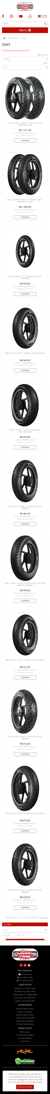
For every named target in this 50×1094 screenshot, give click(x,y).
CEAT (24, 38)
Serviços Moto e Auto (25, 1008)
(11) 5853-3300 (29, 988)
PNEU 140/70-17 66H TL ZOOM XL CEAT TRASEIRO (25, 813)
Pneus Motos (13, 38)
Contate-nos (25, 974)
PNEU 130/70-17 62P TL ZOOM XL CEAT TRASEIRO (25, 660)
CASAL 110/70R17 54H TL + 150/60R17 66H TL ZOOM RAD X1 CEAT (25, 201)
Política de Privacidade (25, 1018)
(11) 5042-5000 (29, 991)
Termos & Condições (25, 1021)
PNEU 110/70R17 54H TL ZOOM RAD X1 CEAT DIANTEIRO (25, 431)
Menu (25, 30)
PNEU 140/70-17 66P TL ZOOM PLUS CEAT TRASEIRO (25, 891)
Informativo (25, 1041)
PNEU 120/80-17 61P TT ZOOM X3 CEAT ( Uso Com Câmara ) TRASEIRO (25, 584)
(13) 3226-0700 (28, 1001)
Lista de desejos (25, 1038)
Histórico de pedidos (25, 1035)
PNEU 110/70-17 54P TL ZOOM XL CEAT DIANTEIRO (25, 353)
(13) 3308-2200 (28, 997)
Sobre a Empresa (25, 1012)
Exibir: (45, 63)
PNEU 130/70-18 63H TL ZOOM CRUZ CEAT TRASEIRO (25, 737)
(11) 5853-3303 (25, 977)
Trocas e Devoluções (25, 1024)
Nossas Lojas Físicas (25, 1015)
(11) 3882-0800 (30, 994)
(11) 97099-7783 (25, 980)
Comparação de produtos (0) (16, 50)
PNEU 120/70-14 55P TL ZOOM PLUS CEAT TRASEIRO (25, 507)
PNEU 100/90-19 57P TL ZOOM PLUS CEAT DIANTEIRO (25, 277)
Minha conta (25, 1032)
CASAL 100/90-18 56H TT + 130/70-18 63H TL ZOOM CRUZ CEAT (25, 124)
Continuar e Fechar (25, 1087)
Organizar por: (42, 55)
